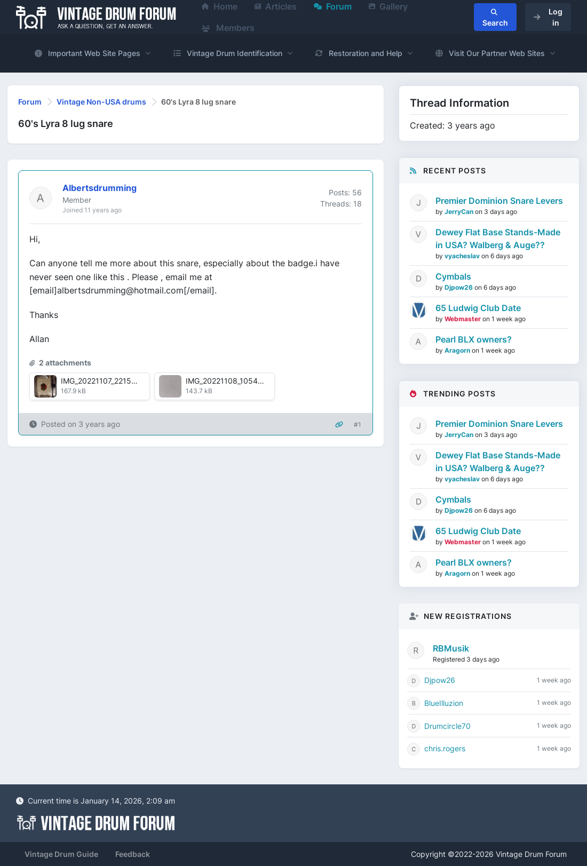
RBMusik (451, 648)
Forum (30, 101)
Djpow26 (459, 287)
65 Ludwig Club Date (478, 308)
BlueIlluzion (443, 703)
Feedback (132, 854)
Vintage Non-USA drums (101, 101)
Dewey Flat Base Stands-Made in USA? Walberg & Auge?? (497, 238)
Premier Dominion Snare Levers (499, 200)
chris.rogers (444, 748)
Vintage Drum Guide (61, 854)
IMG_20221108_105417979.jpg (239, 380)
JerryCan (460, 212)
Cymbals (453, 276)
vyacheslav (463, 256)
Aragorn (458, 350)
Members (228, 27)
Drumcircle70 (447, 725)
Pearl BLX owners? (473, 339)
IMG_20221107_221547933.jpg (114, 380)
